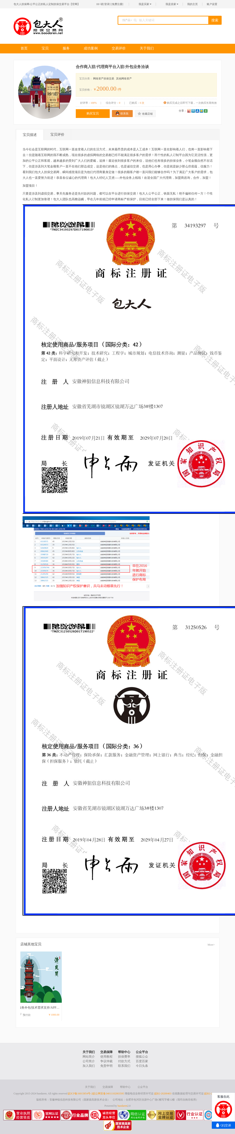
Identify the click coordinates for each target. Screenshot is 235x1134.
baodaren (122, 1105)
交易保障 (106, 1052)
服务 (66, 48)
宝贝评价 (57, 134)
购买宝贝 (93, 113)
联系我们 (124, 1065)
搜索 (214, 20)
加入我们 (89, 1065)
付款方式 (124, 1061)
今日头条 (142, 1065)
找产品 (126, 20)
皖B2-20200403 (162, 1093)
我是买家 (145, 4)
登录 (107, 4)
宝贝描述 (30, 135)
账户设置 (212, 4)
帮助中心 (124, 1052)
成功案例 (91, 48)
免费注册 (117, 4)
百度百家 (142, 1061)
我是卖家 (172, 4)
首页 (24, 48)
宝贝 (45, 48)
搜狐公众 (142, 1056)
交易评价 (119, 48)
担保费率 (124, 1056)
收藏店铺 (147, 113)
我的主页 (192, 4)
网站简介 (89, 1056)
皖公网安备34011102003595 (108, 1093)
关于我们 (147, 48)
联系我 (124, 113)
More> (211, 944)
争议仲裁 (106, 1061)
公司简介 (89, 1061)
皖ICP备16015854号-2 (80, 1093)
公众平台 (142, 1052)
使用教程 (106, 1056)
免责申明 (106, 1065)
